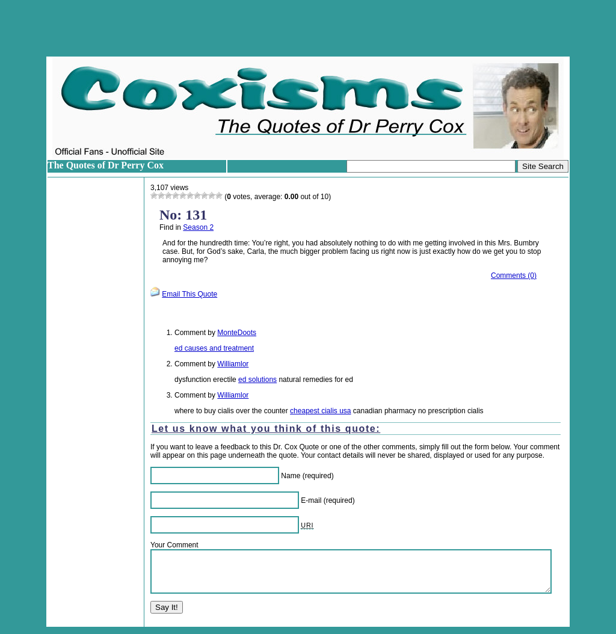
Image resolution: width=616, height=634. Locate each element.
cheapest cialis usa (320, 411)
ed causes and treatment (214, 348)
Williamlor (232, 364)
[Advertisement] (308, 28)
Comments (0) (514, 275)
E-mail (311, 500)
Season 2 (198, 227)
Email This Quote (189, 294)
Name (290, 476)
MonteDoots (236, 332)
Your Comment (174, 545)
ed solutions (257, 379)
